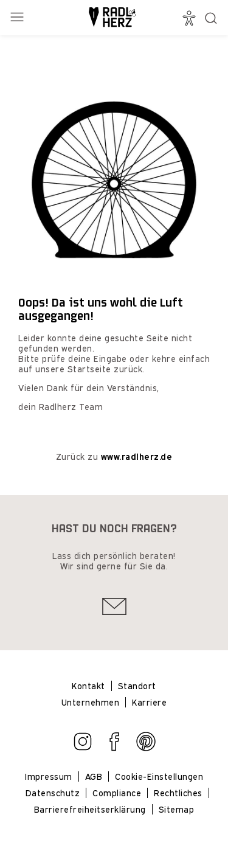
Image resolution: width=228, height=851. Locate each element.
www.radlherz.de (137, 456)
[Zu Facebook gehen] (114, 748)
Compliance (116, 793)
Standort (137, 686)
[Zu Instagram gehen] (82, 748)
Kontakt (88, 686)
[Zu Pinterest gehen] (146, 748)
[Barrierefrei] (190, 18)
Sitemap (177, 809)
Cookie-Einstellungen (159, 776)
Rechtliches (178, 793)
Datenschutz (53, 793)
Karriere (149, 702)
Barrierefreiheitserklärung (90, 809)
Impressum (48, 776)
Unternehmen (90, 702)
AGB (94, 776)
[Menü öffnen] (18, 18)
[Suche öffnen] (211, 18)
